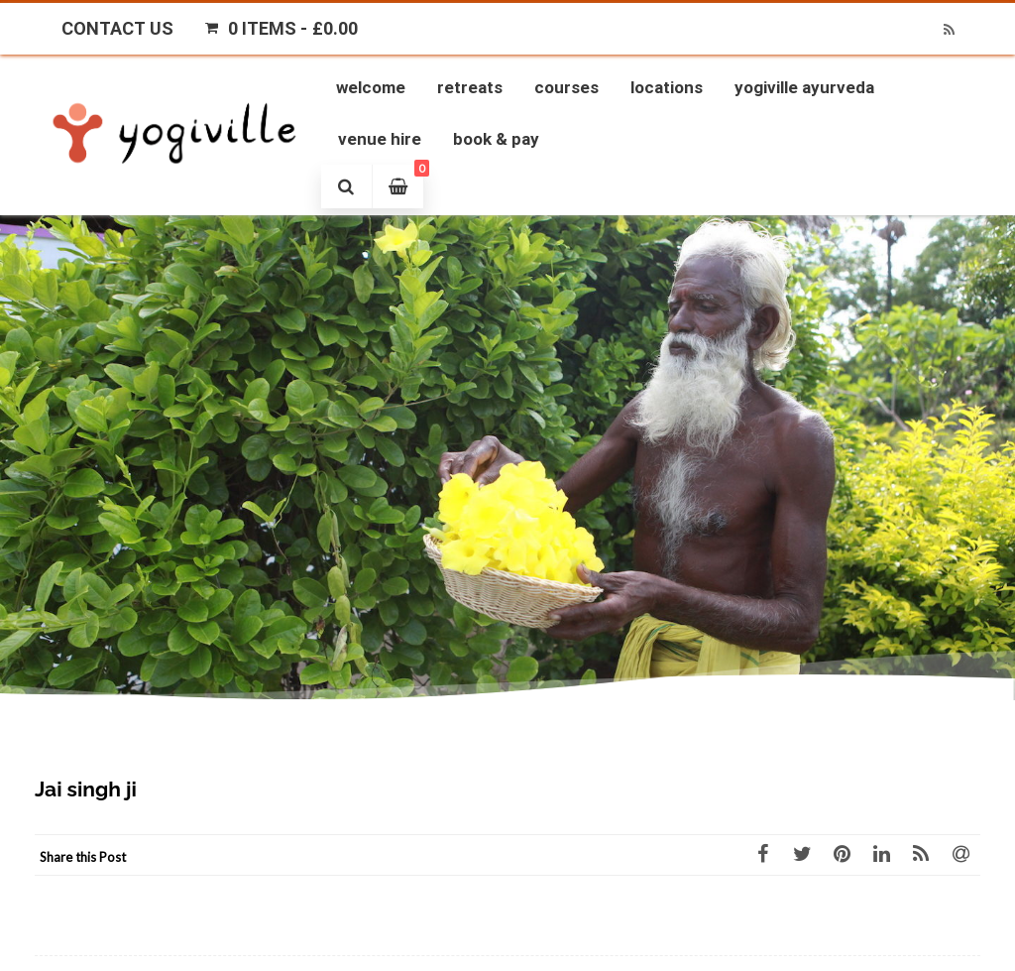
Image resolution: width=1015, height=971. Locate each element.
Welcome (370, 87)
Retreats (470, 87)
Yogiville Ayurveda (804, 87)
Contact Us (117, 28)
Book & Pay (496, 139)
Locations (666, 87)
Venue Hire (379, 139)
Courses (566, 87)
